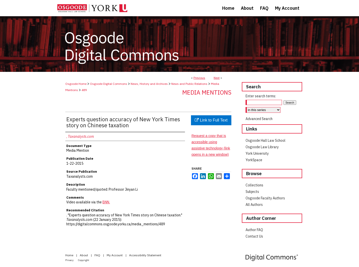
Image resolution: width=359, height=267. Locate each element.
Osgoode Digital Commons (108, 84)
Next (217, 78)
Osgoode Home (76, 84)
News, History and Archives (149, 84)
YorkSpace (254, 160)
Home (69, 255)
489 (84, 90)
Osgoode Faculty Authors (265, 198)
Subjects (252, 191)
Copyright (83, 260)
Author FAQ (254, 230)
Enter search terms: (261, 96)
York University (257, 153)
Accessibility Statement (145, 255)
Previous (199, 78)
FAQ (97, 255)
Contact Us (254, 236)
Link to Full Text (211, 120)
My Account (115, 255)
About (84, 255)
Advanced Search (259, 119)
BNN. (106, 202)
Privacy (69, 260)
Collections (254, 185)
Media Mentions (206, 92)
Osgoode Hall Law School (265, 140)
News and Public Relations (189, 84)
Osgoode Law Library (262, 147)
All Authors (254, 204)
